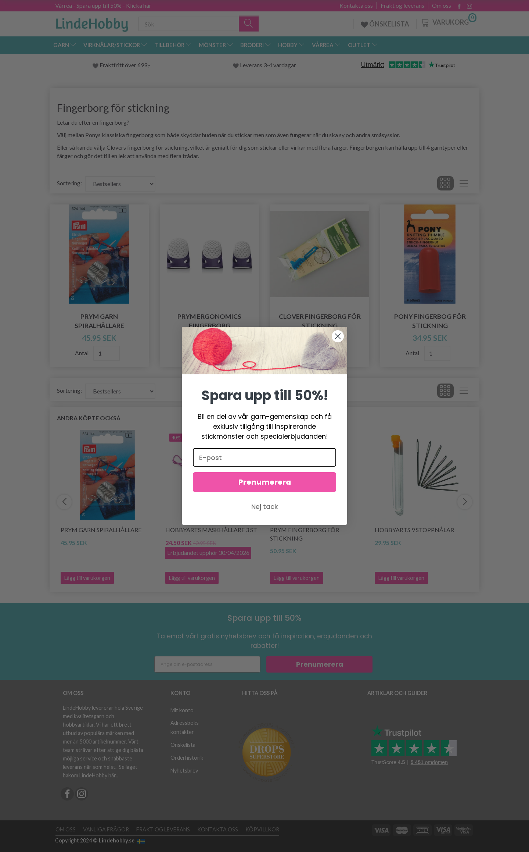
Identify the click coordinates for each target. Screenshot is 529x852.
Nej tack (264, 522)
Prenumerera (264, 497)
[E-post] (264, 473)
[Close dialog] (337, 351)
